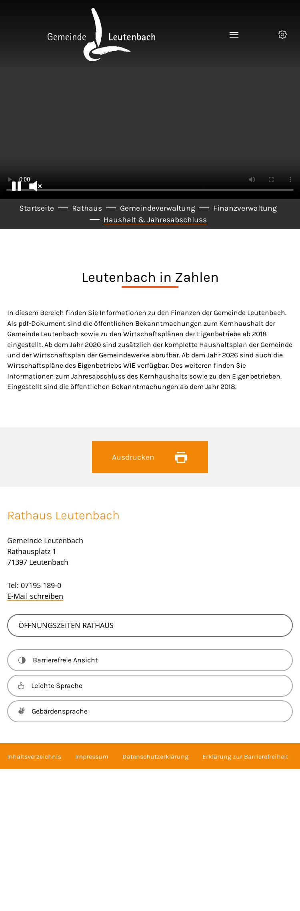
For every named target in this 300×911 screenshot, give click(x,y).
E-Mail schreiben (35, 596)
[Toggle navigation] (234, 35)
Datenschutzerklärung (155, 756)
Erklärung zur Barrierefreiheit (245, 756)
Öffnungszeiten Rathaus (66, 625)
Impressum (91, 756)
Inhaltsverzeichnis (34, 756)
